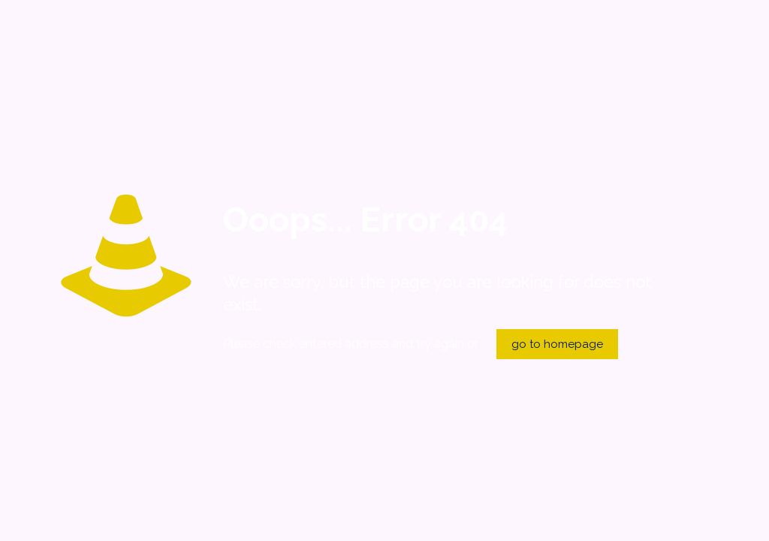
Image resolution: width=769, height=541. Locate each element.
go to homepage (557, 344)
